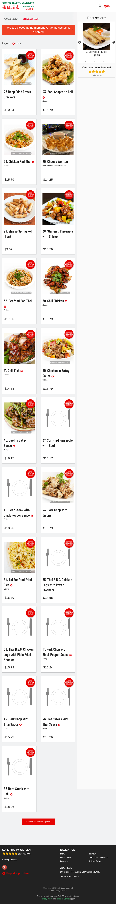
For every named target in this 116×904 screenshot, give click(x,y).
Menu (62, 854)
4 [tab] (98, 61)
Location (63, 861)
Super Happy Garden (16, 850)
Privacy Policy (95, 861)
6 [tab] (108, 61)
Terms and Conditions (98, 857)
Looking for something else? (38, 837)
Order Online (65, 857)
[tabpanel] (96, 42)
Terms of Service (63, 899)
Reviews (93, 854)
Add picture (30, 55)
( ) (106, 6)
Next (113, 42)
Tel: (69, 876)
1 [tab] (85, 61)
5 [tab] (103, 61)
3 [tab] (94, 61)
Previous (79, 42)
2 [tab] (89, 61)
